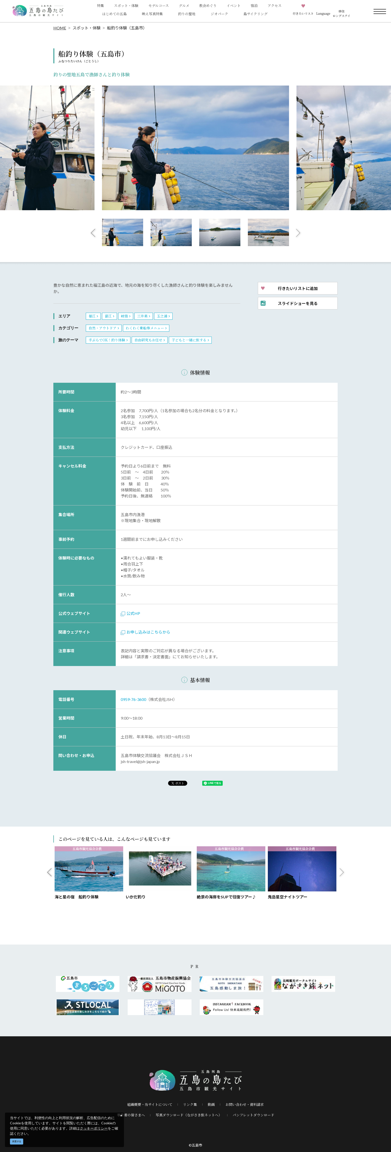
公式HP (130, 613)
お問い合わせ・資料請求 (244, 1104)
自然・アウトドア (102, 327)
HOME (59, 27)
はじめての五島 (114, 13)
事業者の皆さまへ (131, 1114)
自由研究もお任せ (148, 339)
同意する (16, 1141)
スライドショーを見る (298, 303)
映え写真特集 (152, 13)
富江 (108, 315)
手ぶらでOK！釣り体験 (107, 339)
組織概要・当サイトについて (149, 1104)
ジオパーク (219, 13)
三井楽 (142, 315)
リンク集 (190, 1104)
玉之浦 (162, 315)
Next (298, 233)
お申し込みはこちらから (145, 632)
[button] (323, 11)
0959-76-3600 (133, 699)
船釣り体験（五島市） (127, 27)
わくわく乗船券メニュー (145, 327)
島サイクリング (255, 13)
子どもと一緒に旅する (189, 339)
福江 (92, 315)
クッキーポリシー (94, 1128)
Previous (93, 233)
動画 (211, 1104)
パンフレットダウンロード (253, 1114)
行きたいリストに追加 (298, 288)
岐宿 (124, 315)
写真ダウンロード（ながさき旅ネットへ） (189, 1114)
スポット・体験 (86, 27)
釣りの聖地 (187, 13)
